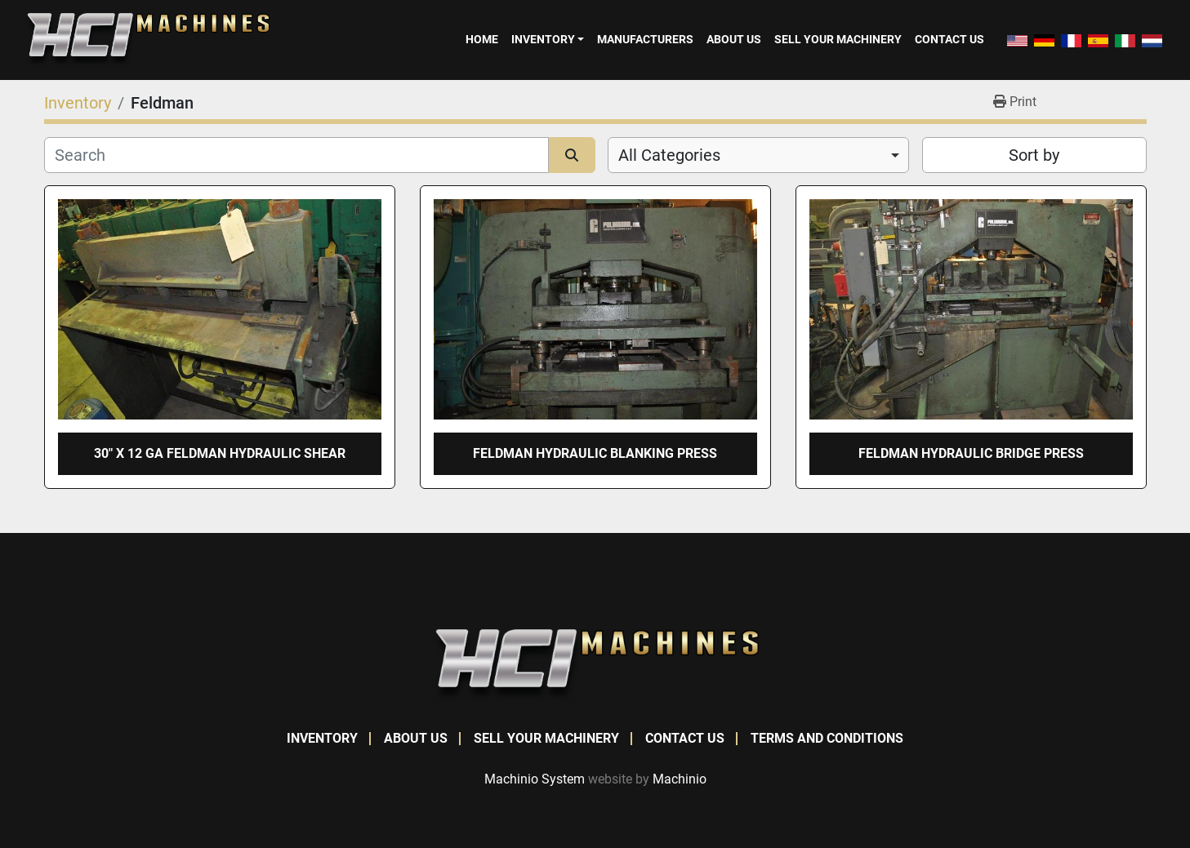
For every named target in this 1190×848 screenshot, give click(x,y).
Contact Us (949, 39)
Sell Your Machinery (838, 39)
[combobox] (758, 155)
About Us (733, 39)
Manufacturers (645, 39)
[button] (547, 39)
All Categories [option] (669, 155)
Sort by (1034, 155)
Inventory (543, 39)
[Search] (297, 155)
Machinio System (534, 779)
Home (482, 39)
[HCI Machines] (595, 664)
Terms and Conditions (827, 738)
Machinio (679, 779)
